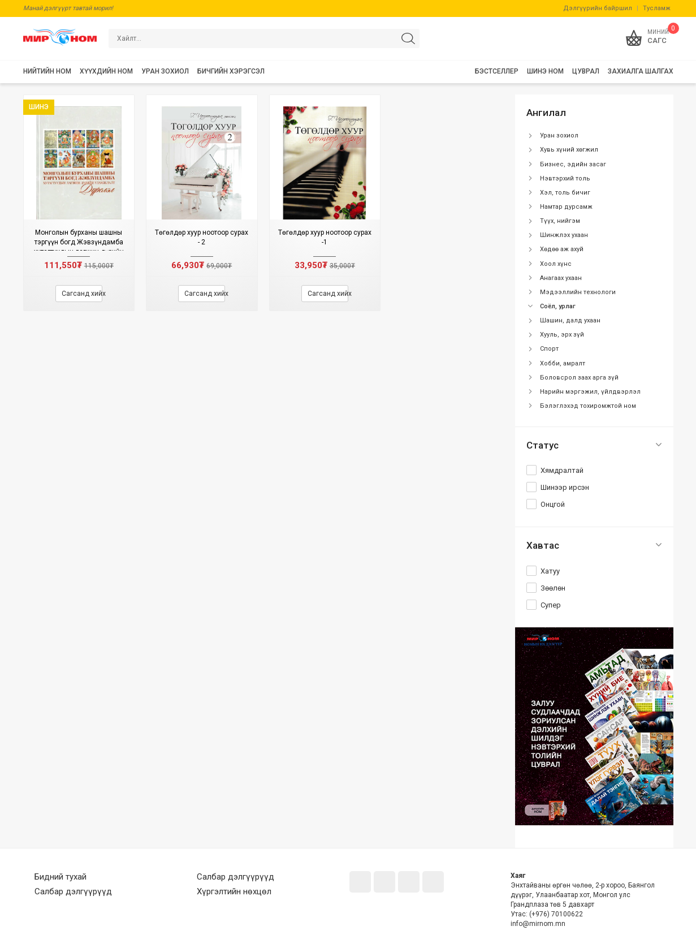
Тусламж (657, 8)
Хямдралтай (562, 470)
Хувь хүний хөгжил (569, 149)
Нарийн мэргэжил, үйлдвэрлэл (590, 391)
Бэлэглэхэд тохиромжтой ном (588, 406)
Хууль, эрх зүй (562, 334)
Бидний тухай (60, 877)
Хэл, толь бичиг (565, 192)
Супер (551, 605)
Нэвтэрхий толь (565, 178)
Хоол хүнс (556, 264)
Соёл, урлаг (558, 306)
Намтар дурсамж (566, 206)
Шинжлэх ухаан (564, 235)
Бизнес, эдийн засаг (573, 164)
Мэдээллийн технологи (578, 292)
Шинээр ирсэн (565, 487)
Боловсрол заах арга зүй (579, 377)
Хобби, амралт (562, 363)
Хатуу (550, 571)
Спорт (549, 348)
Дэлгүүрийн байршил (597, 8)
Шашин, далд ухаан (570, 320)
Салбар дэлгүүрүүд (73, 891)
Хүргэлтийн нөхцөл (234, 891)
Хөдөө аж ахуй (561, 249)
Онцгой (553, 504)
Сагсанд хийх (82, 294)
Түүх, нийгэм (560, 221)
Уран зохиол (559, 135)
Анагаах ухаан (561, 278)
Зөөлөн (553, 588)
